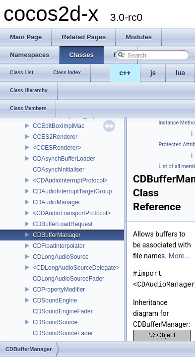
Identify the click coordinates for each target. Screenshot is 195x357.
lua (180, 73)
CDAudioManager (56, 202)
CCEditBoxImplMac (58, 125)
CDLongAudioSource (61, 256)
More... (179, 256)
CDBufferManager (57, 235)
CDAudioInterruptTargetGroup (72, 191)
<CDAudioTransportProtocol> (72, 213)
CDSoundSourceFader (63, 333)
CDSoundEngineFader (63, 311)
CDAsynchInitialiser (58, 169)
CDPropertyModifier (59, 289)
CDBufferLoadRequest (63, 224)
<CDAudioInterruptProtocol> (70, 180)
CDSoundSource (55, 322)
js (153, 73)
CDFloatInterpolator (59, 245)
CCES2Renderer (55, 136)
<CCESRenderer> (57, 147)
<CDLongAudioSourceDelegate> (76, 267)
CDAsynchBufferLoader (64, 158)
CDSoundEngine (55, 300)
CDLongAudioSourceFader (68, 278)
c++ (125, 73)
